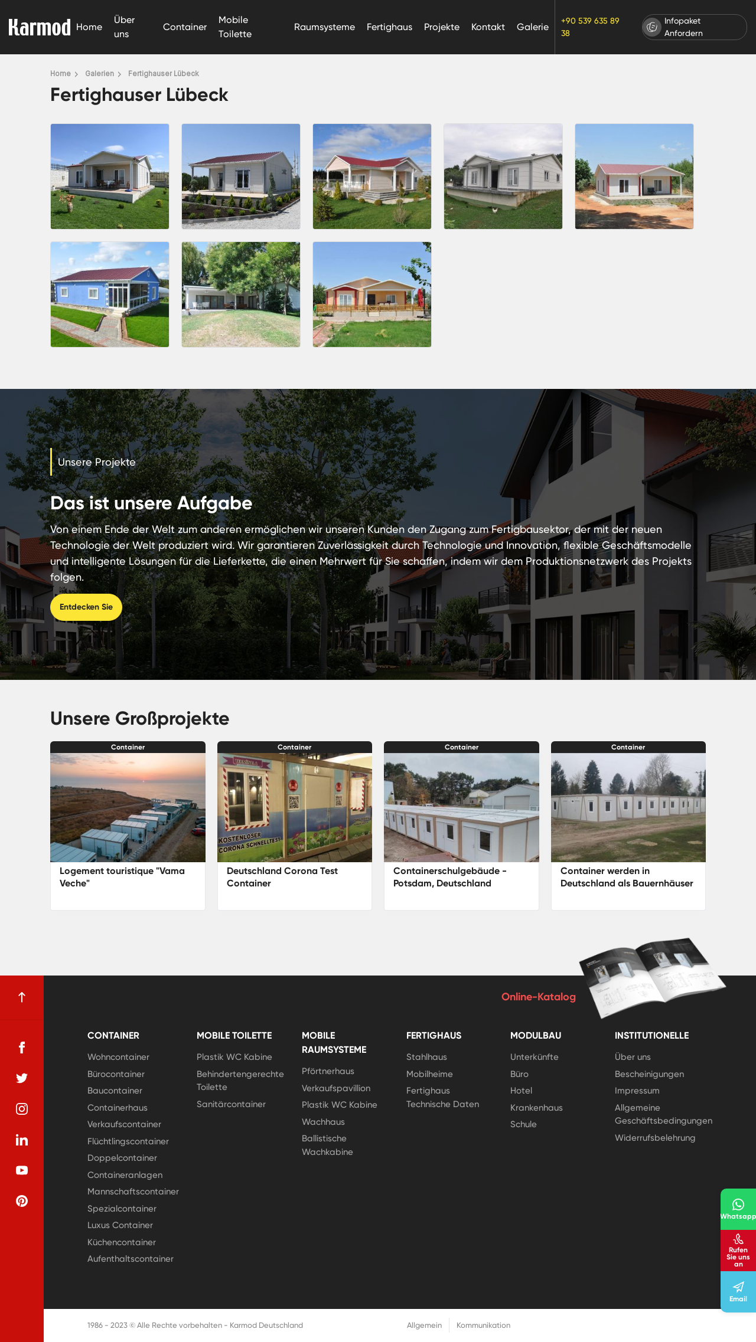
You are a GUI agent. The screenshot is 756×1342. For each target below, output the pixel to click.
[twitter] (21, 1078)
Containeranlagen (124, 1175)
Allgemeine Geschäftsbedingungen (663, 1114)
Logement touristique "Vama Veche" (122, 877)
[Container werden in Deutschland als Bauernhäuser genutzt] (628, 807)
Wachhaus (323, 1122)
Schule (523, 1124)
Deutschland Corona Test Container (282, 877)
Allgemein (424, 1325)
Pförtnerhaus (328, 1071)
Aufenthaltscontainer (130, 1258)
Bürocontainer (116, 1074)
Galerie (533, 26)
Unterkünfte (534, 1057)
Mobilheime (429, 1074)
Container (185, 26)
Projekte (442, 26)
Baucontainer (114, 1090)
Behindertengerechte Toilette (240, 1081)
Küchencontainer (121, 1242)
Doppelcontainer (122, 1158)
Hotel (521, 1090)
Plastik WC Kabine (234, 1057)
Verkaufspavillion (336, 1088)
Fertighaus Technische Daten (442, 1097)
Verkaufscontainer (124, 1124)
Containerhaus (117, 1107)
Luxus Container (120, 1225)
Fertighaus (389, 26)
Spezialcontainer (122, 1208)
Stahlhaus (426, 1057)
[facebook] (21, 1047)
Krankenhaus (536, 1107)
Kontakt (488, 26)
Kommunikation (483, 1325)
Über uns (124, 27)
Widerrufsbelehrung (655, 1137)
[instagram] (21, 1108)
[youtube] (21, 1170)
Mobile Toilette (235, 27)
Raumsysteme (324, 26)
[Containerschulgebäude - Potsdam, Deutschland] (461, 807)
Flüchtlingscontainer (128, 1141)
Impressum (637, 1090)
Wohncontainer (118, 1057)
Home (89, 26)
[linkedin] (21, 1139)
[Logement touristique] (128, 807)
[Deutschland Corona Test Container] (295, 807)
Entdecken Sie (86, 607)
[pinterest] (21, 1201)
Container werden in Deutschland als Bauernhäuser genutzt (627, 883)
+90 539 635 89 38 (590, 27)
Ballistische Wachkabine (327, 1145)
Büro (519, 1074)
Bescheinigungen (649, 1074)
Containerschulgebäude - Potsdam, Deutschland (450, 877)
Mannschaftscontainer (133, 1191)
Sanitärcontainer (231, 1104)
